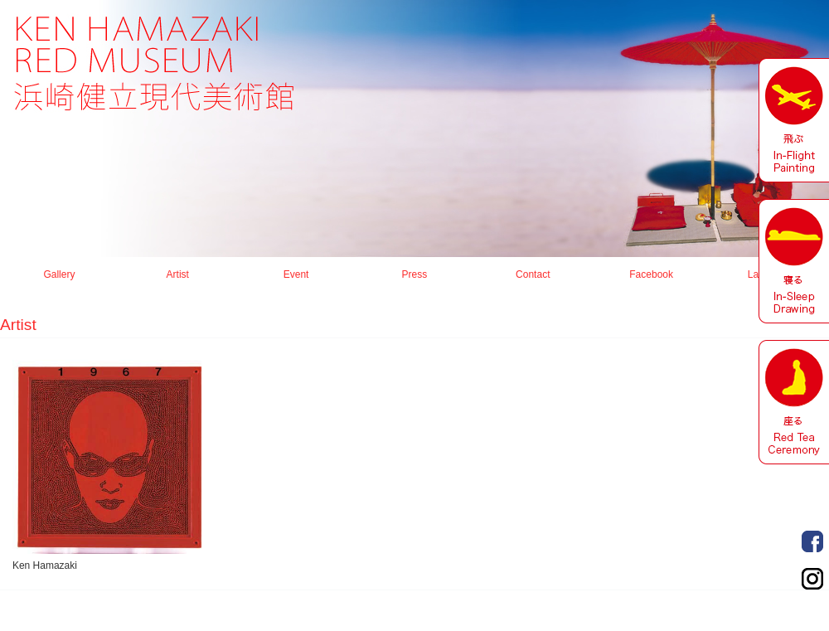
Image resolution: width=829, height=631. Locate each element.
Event (296, 274)
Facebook (651, 274)
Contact (533, 274)
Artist (178, 274)
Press (415, 274)
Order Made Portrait (812, 541)
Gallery (59, 274)
